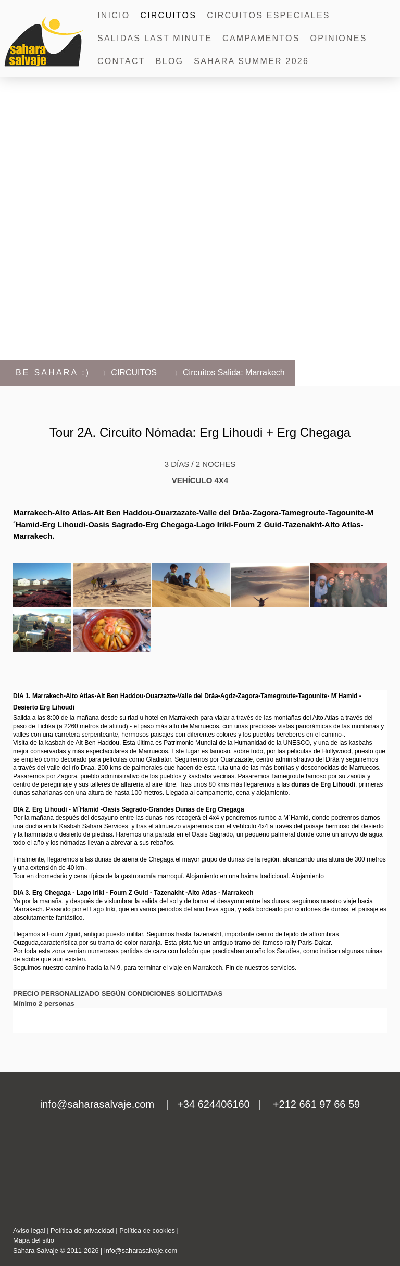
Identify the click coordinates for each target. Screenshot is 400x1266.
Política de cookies (147, 1230)
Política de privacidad (82, 1230)
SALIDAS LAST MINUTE (154, 38)
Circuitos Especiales (268, 15)
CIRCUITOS (168, 15)
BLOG (169, 61)
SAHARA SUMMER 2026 (251, 61)
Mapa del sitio (33, 1240)
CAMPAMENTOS (261, 38)
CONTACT (121, 61)
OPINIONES (338, 38)
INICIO (113, 15)
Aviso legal (29, 1230)
